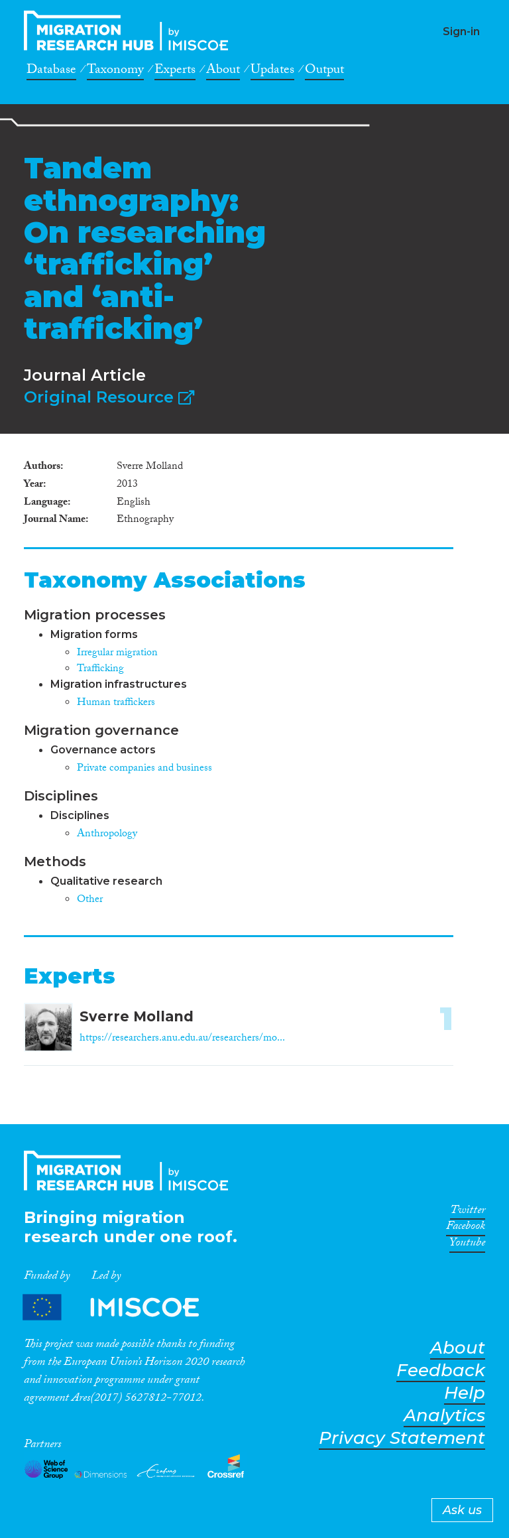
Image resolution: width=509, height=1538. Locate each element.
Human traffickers (116, 703)
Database (51, 71)
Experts (175, 71)
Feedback (440, 1370)
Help (464, 1393)
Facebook (465, 1228)
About (223, 71)
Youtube (467, 1245)
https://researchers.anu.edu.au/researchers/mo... (182, 1039)
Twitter (467, 1212)
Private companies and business (144, 769)
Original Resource (109, 397)
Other (90, 900)
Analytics (444, 1415)
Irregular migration (117, 654)
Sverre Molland (137, 1016)
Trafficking (100, 669)
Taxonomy (115, 71)
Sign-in (461, 31)
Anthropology (107, 835)
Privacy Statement (402, 1438)
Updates (272, 71)
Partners (122, 1307)
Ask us (462, 1510)
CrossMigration (130, 30)
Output (324, 71)
